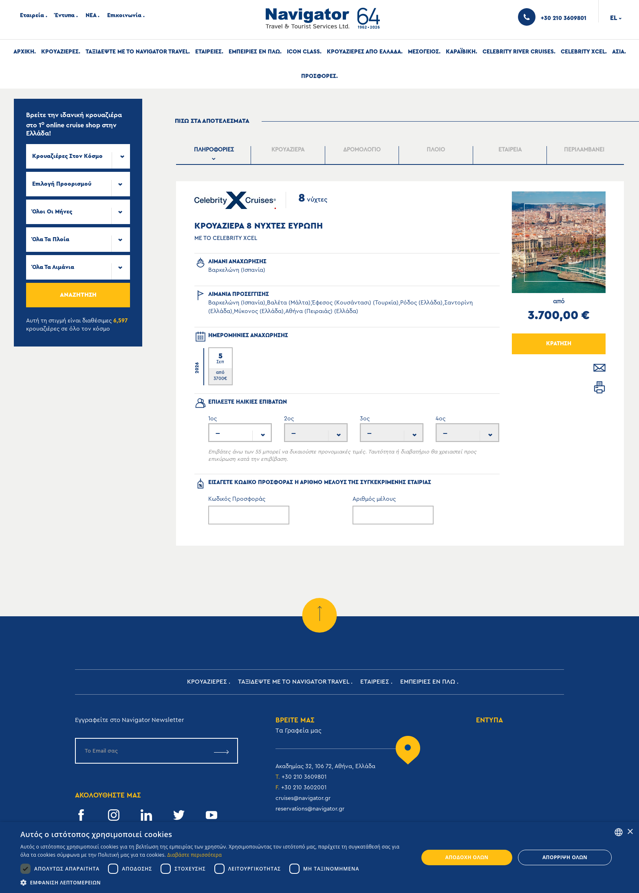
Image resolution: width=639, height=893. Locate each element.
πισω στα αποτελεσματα (212, 121)
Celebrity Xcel (583, 52)
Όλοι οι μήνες (52, 212)
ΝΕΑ (91, 15)
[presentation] (214, 155)
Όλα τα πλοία (50, 239)
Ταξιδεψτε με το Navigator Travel (137, 52)
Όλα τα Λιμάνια (53, 267)
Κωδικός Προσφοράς (236, 499)
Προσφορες (318, 76)
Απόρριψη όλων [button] (564, 857)
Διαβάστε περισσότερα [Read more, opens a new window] (194, 854)
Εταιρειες (208, 52)
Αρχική (23, 52)
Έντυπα (65, 15)
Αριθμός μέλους (374, 499)
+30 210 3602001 (303, 788)
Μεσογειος (423, 52)
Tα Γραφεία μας (298, 731)
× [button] (630, 832)
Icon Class (303, 52)
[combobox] (78, 156)
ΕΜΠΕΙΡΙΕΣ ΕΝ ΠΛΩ (254, 52)
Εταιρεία (32, 15)
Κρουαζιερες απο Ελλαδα (364, 52)
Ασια (618, 52)
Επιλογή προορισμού (61, 184)
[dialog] (319, 857)
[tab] (214, 155)
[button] (213, 882)
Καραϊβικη (461, 52)
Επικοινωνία (124, 15)
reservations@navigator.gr (309, 809)
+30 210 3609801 (304, 777)
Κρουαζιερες (60, 52)
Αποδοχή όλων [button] (467, 857)
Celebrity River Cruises (518, 52)
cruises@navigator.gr (303, 798)
